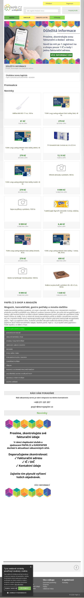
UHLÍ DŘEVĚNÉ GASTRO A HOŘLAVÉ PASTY (19, 374)
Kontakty (65, 582)
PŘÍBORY (9, 365)
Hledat (56, 10)
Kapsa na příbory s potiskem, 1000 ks (22, 209)
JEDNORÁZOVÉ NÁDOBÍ (13, 333)
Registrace (69, 3)
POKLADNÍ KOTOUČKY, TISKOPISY (16, 357)
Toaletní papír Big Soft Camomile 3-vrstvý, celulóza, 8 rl (61, 212)
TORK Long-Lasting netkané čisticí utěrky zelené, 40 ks (22, 149)
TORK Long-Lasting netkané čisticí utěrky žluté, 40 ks (61, 114)
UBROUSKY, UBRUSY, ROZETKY (15, 345)
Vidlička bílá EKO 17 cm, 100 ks (22, 113)
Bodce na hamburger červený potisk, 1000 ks (23, 278)
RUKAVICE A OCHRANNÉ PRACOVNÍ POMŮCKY (20, 369)
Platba (45, 587)
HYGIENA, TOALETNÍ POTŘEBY (15, 341)
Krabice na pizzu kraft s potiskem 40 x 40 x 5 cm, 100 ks (61, 286)
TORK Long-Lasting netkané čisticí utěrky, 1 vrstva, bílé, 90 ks (61, 252)
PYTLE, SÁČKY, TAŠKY (12, 353)
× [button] (30, 567)
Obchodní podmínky (49, 582)
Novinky (42, 413)
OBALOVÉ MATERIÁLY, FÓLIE (14, 337)
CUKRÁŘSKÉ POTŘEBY (13, 361)
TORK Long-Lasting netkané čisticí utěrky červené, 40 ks (22, 252)
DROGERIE (9, 349)
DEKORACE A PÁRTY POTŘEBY (15, 378)
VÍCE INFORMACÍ (42, 485)
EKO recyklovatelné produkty (15, 329)
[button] (17, 593)
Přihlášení (49, 3)
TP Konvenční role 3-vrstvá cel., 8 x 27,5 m (61, 145)
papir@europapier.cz (42, 406)
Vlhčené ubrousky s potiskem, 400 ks (61, 175)
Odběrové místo (48, 589)
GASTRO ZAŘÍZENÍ (11, 382)
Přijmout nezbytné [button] (11, 588)
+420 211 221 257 (42, 402)
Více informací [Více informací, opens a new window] (19, 584)
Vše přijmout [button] (24, 588)
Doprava (46, 585)
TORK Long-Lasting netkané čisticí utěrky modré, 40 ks (22, 183)
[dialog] (17, 580)
